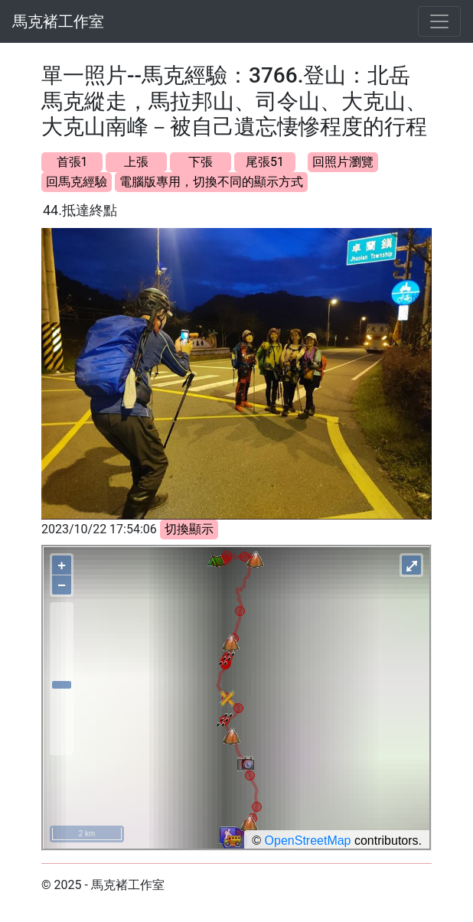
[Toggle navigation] (439, 21)
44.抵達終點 (80, 210)
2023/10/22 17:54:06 (99, 529)
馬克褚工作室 (58, 21)
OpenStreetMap (308, 840)
